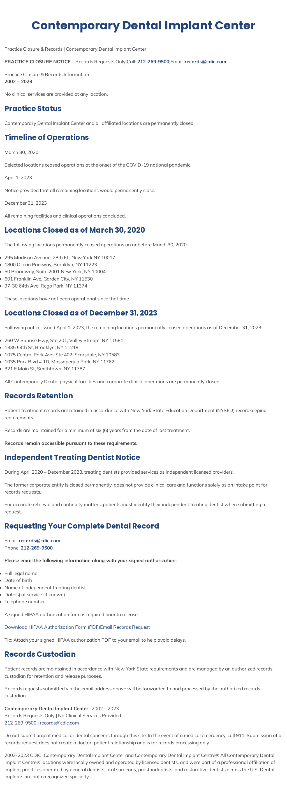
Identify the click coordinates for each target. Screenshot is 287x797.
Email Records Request (125, 627)
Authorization (59, 627)
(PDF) (93, 627)
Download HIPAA (24, 627)
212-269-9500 (153, 61)
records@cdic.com (205, 61)
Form (81, 627)
